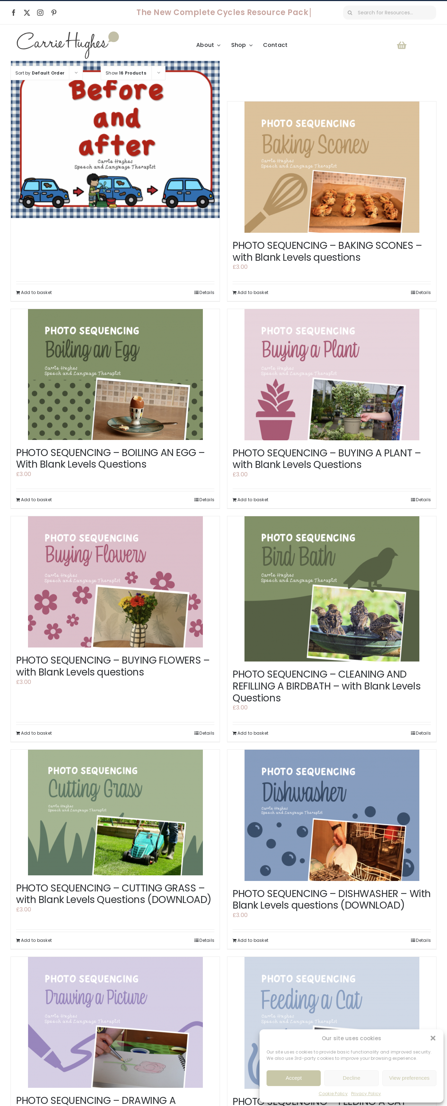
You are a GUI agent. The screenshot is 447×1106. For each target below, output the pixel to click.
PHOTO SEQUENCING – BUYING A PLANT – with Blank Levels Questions (327, 459)
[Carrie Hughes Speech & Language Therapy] (68, 34)
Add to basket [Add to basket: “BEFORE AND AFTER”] (36, 292)
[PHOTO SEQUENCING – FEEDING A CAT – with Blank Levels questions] (331, 1023)
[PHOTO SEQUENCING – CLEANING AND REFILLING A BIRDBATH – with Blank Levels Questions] (331, 589)
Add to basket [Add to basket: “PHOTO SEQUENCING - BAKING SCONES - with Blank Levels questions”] (252, 292)
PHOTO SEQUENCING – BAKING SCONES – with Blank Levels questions (327, 251)
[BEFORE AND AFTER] (115, 139)
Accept (294, 1078)
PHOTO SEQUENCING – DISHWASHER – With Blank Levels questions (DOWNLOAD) (332, 899)
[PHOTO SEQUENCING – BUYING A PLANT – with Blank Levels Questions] (331, 374)
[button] (433, 1038)
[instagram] (40, 12)
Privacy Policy (366, 1094)
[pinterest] (54, 12)
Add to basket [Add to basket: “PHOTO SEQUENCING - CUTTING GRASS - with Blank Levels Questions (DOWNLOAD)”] (36, 940)
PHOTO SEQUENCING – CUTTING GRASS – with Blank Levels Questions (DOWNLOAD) (114, 894)
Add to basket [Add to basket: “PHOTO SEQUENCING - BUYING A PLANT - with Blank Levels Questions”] (252, 500)
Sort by (39, 73)
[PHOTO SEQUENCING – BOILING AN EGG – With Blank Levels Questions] (115, 374)
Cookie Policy (333, 1094)
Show (126, 73)
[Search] (350, 12)
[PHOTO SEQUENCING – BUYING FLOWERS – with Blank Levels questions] (115, 582)
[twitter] (27, 12)
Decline (351, 1078)
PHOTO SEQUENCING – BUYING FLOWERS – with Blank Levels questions (113, 666)
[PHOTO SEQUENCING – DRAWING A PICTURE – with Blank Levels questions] (115, 1022)
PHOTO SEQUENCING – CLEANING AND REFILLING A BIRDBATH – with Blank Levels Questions (326, 686)
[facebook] (13, 12)
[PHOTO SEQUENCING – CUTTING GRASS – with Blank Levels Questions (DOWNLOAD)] (115, 812)
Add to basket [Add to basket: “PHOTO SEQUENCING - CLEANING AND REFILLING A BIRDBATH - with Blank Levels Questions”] (252, 733)
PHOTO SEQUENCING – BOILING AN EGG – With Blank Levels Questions (110, 458)
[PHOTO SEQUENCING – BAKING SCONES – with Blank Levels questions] (331, 167)
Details (206, 292)
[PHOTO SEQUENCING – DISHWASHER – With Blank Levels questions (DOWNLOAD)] (331, 815)
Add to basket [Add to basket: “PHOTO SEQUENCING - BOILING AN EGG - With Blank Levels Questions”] (36, 500)
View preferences (409, 1078)
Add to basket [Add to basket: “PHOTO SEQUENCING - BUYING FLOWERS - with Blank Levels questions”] (36, 733)
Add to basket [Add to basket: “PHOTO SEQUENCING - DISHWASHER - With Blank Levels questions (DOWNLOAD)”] (252, 940)
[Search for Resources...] (390, 12)
